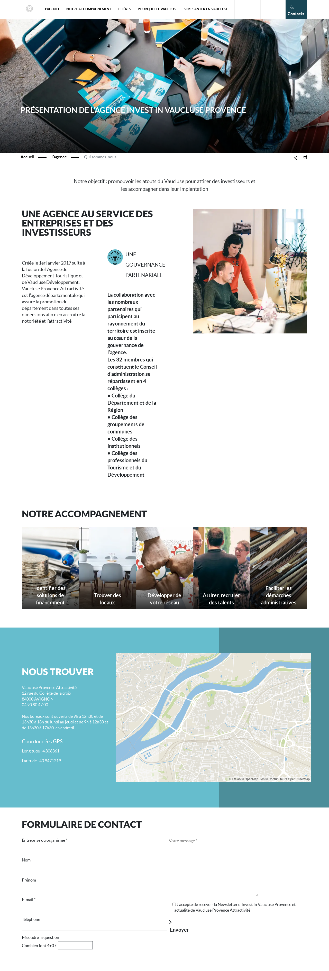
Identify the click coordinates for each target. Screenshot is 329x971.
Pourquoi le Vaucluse (157, 9)
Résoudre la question (91, 941)
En (270, 9)
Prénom (94, 883)
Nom (94, 863)
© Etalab (235, 779)
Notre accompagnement (88, 9)
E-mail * (94, 903)
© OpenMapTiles (253, 779)
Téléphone (94, 923)
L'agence (52, 9)
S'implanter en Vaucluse (206, 9)
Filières (124, 9)
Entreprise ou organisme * (94, 843)
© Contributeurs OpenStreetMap (288, 779)
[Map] (213, 717)
